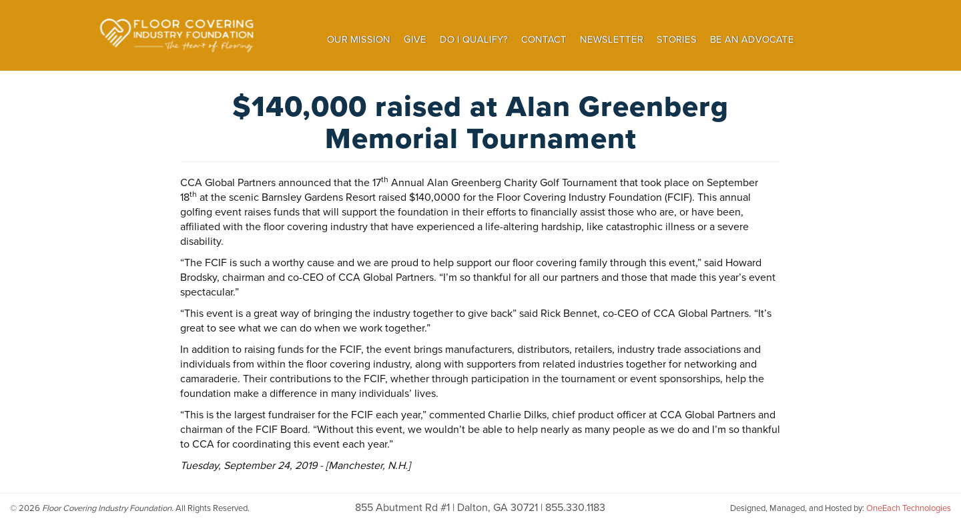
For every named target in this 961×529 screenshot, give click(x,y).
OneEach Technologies (908, 508)
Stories (677, 39)
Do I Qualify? (474, 39)
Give (415, 39)
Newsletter (611, 39)
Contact (544, 39)
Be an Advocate (752, 39)
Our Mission (358, 39)
